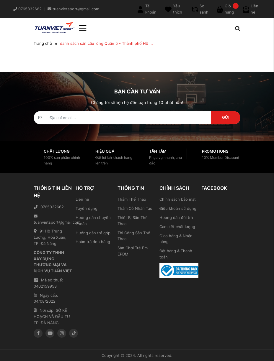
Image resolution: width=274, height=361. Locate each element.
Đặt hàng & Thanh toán (175, 253)
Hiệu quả (104, 151)
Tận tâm (158, 151)
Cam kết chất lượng (177, 226)
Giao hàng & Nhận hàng (176, 238)
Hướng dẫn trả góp (93, 232)
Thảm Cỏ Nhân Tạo (135, 208)
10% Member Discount (220, 157)
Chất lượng (57, 151)
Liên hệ (82, 199)
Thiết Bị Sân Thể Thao (133, 220)
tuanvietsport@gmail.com (53, 219)
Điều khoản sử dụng (177, 208)
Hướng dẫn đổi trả (176, 217)
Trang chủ (43, 43)
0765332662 (49, 207)
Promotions (215, 151)
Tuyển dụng (86, 208)
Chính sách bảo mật (177, 199)
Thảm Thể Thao (132, 199)
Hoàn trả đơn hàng (93, 241)
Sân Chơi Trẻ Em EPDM (133, 250)
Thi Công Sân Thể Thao (134, 235)
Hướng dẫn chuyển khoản (93, 220)
